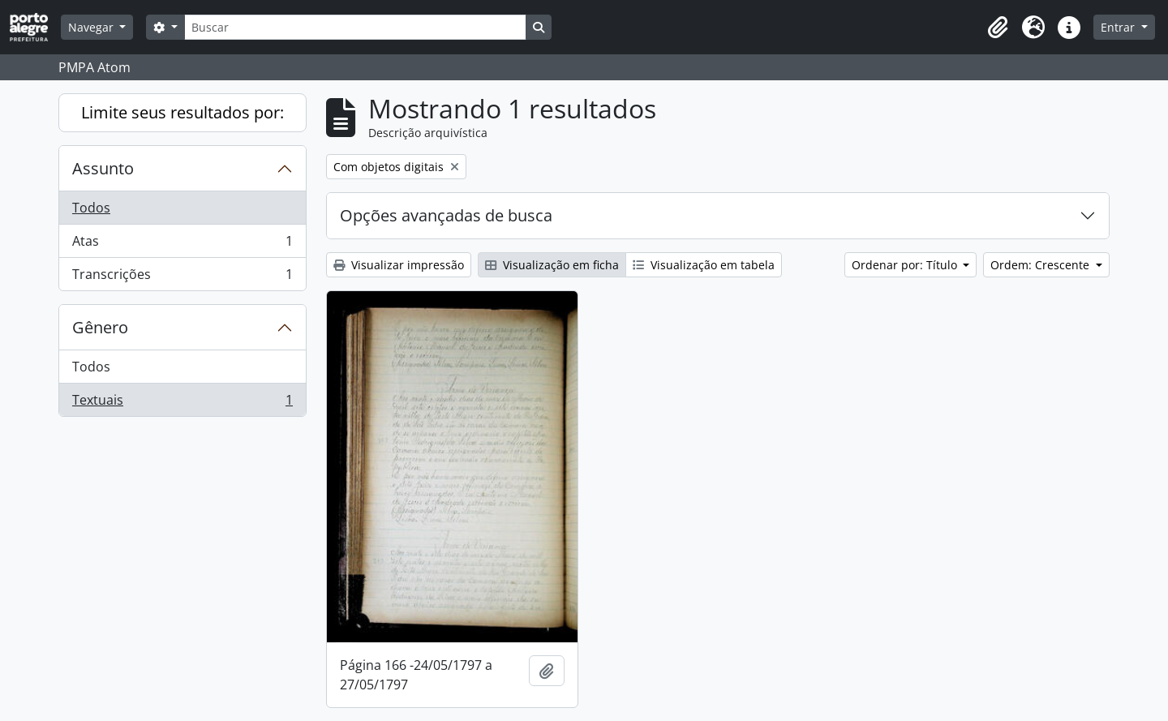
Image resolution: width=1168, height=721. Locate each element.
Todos (91, 208)
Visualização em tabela (704, 265)
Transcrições (182, 277)
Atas (182, 244)
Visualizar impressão (398, 265)
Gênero (100, 327)
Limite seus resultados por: (182, 112)
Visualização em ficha (552, 265)
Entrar (1119, 27)
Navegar (92, 27)
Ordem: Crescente (1041, 265)
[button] (998, 27)
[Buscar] (355, 27)
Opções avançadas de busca (446, 215)
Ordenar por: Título (906, 265)
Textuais (182, 403)
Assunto (103, 168)
